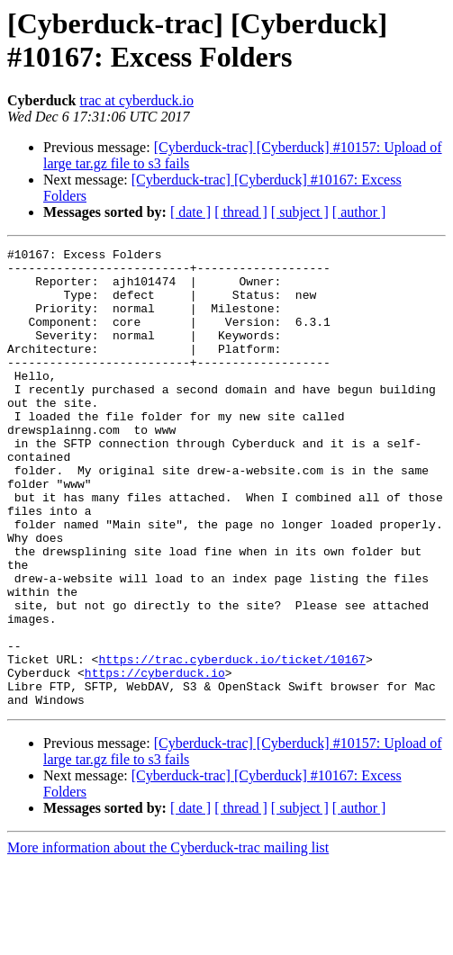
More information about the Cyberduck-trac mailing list (168, 939)
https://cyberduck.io (155, 759)
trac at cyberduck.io (136, 100)
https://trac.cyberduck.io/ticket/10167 (231, 742)
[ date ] (190, 212)
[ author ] (359, 212)
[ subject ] (300, 212)
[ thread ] (240, 212)
